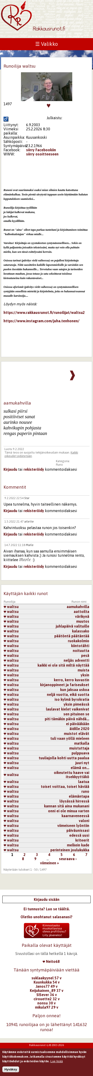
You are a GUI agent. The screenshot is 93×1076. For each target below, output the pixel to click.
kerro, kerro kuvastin (71, 680)
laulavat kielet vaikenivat (67, 709)
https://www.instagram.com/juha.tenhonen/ (41, 321)
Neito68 (51, 961)
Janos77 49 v (47, 986)
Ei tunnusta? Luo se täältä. (47, 909)
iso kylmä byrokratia (72, 699)
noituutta (81, 650)
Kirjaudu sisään (46, 899)
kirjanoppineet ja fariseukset (64, 685)
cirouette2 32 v (47, 999)
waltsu (11, 607)
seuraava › (68, 859)
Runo (59, 464)
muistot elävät (76, 733)
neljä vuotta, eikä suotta (68, 694)
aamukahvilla (78, 607)
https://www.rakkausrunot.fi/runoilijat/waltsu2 (44, 312)
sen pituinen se (76, 714)
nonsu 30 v (46, 1003)
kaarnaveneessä (75, 816)
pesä (85, 655)
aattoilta (81, 611)
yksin (85, 675)
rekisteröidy (34, 469)
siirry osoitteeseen (42, 154)
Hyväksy (10, 1070)
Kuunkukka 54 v (47, 982)
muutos (82, 621)
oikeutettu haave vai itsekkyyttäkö (71, 774)
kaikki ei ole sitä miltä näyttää (63, 665)
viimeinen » (49, 863)
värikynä (82, 616)
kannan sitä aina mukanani (66, 806)
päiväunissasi (77, 830)
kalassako (80, 631)
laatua (83, 782)
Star (26, 498)
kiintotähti (80, 646)
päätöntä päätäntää (71, 636)
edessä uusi (79, 835)
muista (83, 670)
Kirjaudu (10, 469)
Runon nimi (79, 601)
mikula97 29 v (46, 1007)
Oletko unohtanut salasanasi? (46, 917)
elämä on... (80, 768)
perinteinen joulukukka (69, 850)
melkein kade (78, 845)
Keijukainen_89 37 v (46, 990)
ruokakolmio (78, 641)
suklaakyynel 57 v (46, 978)
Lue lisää (56, 1061)
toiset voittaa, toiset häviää (65, 786)
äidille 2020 (79, 729)
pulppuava (80, 753)
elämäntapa (79, 796)
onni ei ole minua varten (68, 811)
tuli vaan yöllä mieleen (69, 738)
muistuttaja (79, 748)
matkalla (81, 743)
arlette (29, 521)
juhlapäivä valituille (72, 626)
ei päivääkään (77, 724)
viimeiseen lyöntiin (73, 825)
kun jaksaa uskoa (74, 690)
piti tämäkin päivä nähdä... (67, 719)
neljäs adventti (76, 660)
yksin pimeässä (76, 704)
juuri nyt (82, 763)
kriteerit (82, 840)
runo (85, 791)
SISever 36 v (46, 995)
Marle (30, 545)
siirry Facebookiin (41, 150)
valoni (84, 821)
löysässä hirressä (74, 801)
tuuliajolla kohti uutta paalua (64, 758)
